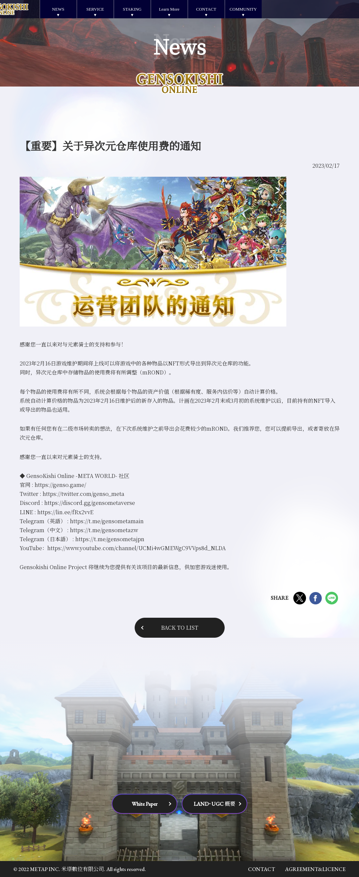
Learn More (169, 9)
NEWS (58, 9)
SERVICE (95, 9)
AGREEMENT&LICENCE (315, 869)
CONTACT (206, 9)
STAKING (132, 9)
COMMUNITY (243, 9)
